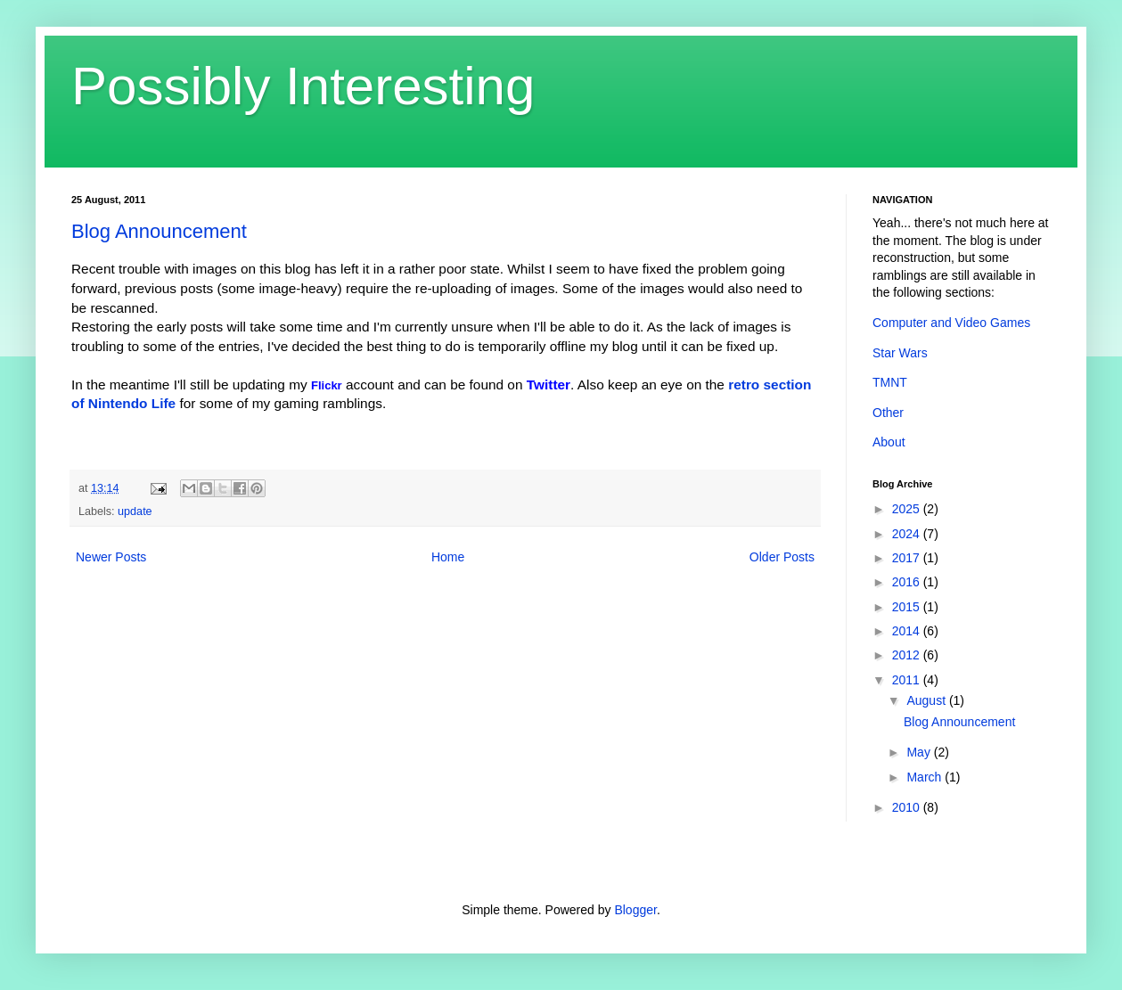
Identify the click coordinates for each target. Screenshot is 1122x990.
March (925, 777)
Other (888, 412)
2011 (907, 680)
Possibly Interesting (303, 86)
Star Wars (900, 353)
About (888, 442)
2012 (907, 655)
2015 (907, 607)
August (927, 700)
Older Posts (782, 557)
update (135, 511)
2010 (907, 807)
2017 (907, 558)
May (919, 752)
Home (447, 557)
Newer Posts (111, 557)
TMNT (889, 382)
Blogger (635, 910)
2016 (907, 582)
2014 (907, 631)
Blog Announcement (159, 231)
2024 (907, 534)
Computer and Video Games (951, 322)
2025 (907, 509)
